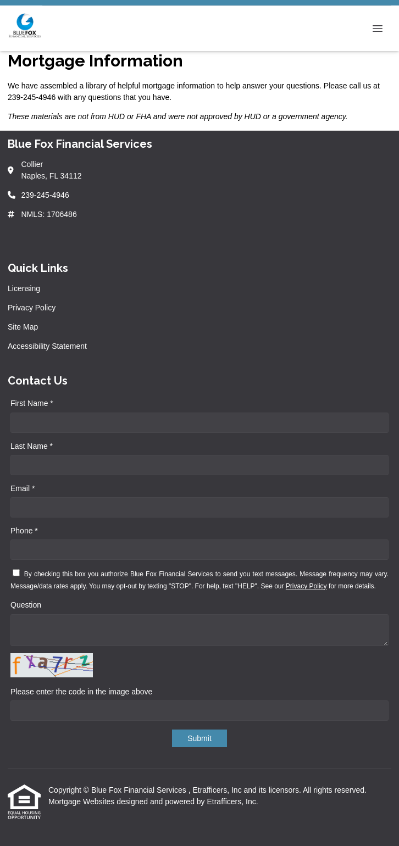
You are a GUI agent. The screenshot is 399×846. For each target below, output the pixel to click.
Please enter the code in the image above (81, 691)
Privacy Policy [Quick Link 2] (32, 307)
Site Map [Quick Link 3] (23, 326)
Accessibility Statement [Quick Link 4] (47, 346)
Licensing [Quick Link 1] (24, 288)
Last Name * (31, 446)
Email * (22, 488)
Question (25, 604)
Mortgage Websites (82, 801)
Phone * (24, 530)
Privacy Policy (306, 586)
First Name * (31, 403)
